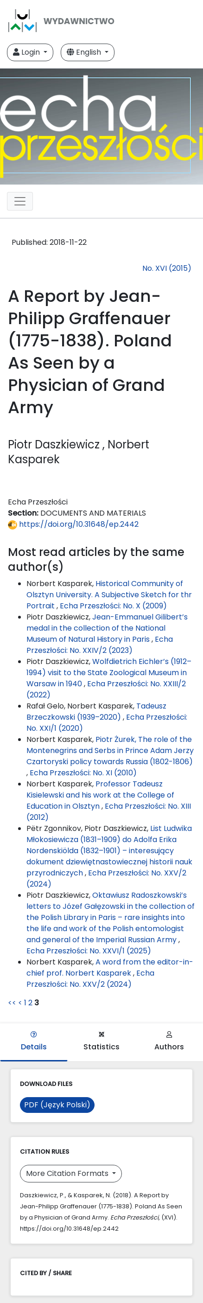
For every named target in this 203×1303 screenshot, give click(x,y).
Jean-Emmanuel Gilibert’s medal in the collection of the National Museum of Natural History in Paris (107, 628)
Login (27, 52)
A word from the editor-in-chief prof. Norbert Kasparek (109, 967)
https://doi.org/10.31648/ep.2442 (73, 524)
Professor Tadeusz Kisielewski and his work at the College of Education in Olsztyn (100, 795)
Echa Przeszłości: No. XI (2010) (83, 772)
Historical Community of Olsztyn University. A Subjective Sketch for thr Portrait (109, 594)
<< (12, 1002)
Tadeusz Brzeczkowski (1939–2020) (96, 711)
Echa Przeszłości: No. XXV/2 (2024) (90, 979)
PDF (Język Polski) (57, 1104)
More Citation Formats (68, 1173)
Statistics (101, 1041)
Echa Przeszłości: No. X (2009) (113, 605)
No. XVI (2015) (166, 268)
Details (34, 1041)
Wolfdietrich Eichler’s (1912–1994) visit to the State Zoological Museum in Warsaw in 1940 (108, 672)
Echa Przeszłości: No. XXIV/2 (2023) (99, 645)
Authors (169, 1041)
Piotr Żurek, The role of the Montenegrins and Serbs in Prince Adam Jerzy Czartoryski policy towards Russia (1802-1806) (110, 750)
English (85, 52)
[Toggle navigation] (20, 201)
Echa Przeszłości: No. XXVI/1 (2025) (88, 950)
